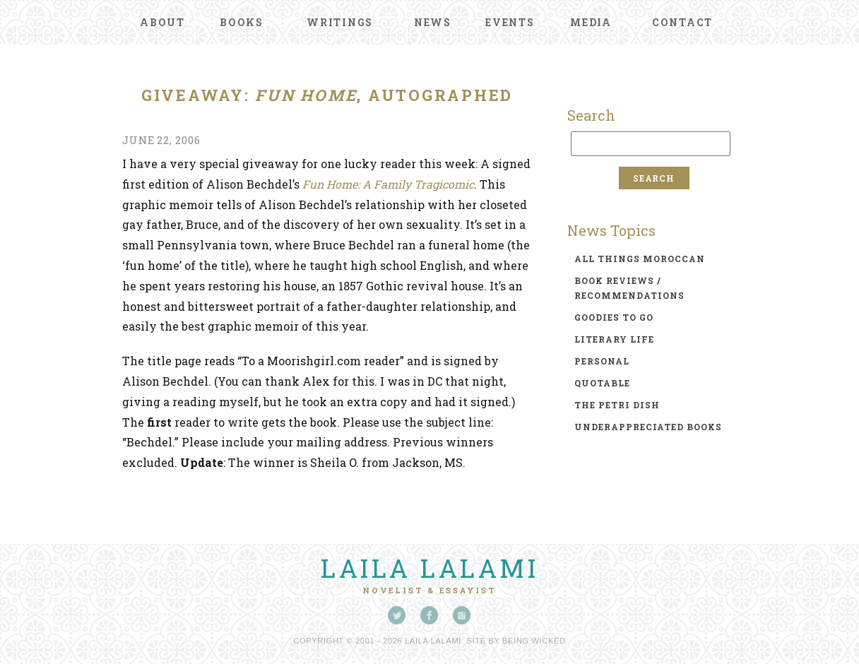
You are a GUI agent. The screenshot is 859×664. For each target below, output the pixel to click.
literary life (614, 339)
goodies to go (613, 317)
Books (241, 22)
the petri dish (617, 404)
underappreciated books (648, 426)
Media (591, 22)
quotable (602, 383)
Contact (682, 22)
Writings (340, 22)
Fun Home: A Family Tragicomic (388, 184)
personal (601, 361)
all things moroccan (639, 258)
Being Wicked (534, 640)
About (162, 22)
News (432, 22)
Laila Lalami (429, 568)
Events (510, 22)
